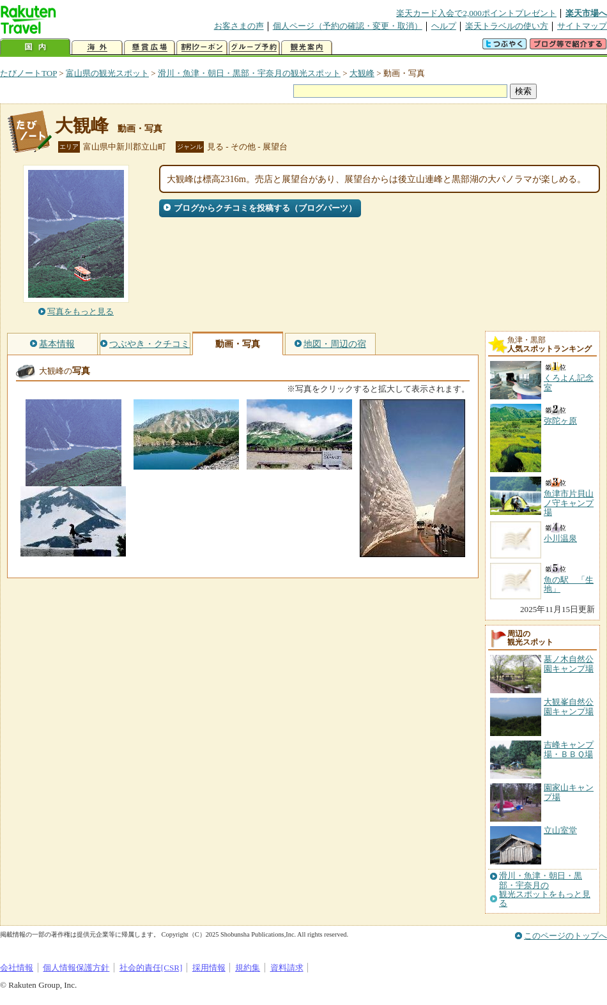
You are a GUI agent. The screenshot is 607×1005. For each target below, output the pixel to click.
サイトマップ (582, 26)
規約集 (247, 967)
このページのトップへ (565, 935)
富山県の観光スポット (107, 73)
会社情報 (16, 967)
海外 (97, 47)
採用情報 (209, 967)
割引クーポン (201, 47)
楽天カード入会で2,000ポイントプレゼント (476, 13)
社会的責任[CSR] (151, 967)
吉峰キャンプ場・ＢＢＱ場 (569, 749)
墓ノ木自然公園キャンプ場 (569, 663)
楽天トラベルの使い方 (506, 26)
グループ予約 (254, 47)
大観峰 (362, 73)
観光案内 (306, 47)
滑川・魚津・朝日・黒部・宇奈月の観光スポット (249, 73)
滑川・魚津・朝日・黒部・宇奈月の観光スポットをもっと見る (544, 889)
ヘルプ (443, 26)
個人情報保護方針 (76, 967)
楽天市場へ (586, 13)
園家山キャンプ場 (569, 792)
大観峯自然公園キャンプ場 (569, 706)
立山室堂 (560, 830)
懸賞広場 (149, 47)
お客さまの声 (239, 26)
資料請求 (287, 967)
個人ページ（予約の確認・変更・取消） (347, 26)
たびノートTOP (28, 73)
